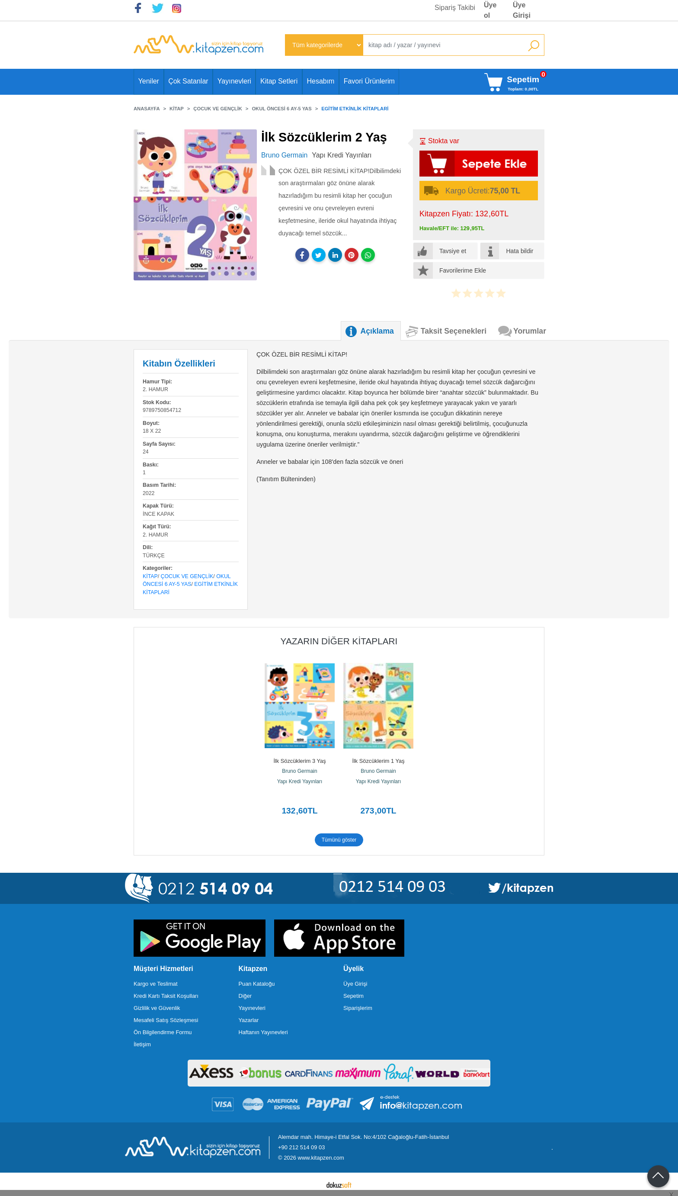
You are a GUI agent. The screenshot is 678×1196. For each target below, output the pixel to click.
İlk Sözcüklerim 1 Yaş (378, 761)
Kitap (150, 576)
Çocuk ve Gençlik (187, 576)
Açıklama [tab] (377, 331)
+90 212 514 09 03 (301, 1147)
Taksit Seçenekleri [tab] (453, 331)
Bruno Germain (299, 771)
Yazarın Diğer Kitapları (339, 641)
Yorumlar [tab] (529, 331)
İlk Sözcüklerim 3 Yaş (299, 761)
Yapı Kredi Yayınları (300, 781)
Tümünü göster (339, 840)
